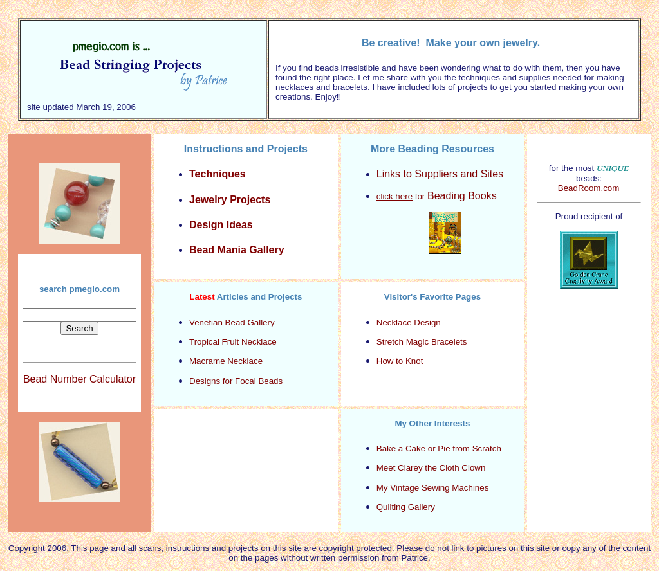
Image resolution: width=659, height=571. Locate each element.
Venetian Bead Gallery (232, 322)
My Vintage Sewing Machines (432, 488)
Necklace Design (408, 322)
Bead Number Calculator (79, 379)
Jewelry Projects (229, 199)
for (436, 196)
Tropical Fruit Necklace (233, 342)
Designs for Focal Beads (236, 381)
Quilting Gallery (405, 507)
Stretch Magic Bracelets (421, 342)
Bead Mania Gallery (236, 249)
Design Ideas (221, 224)
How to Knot (399, 361)
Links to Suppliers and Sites (439, 173)
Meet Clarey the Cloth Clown (431, 468)
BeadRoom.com (589, 188)
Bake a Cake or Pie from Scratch (438, 448)
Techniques (217, 173)
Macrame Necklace (226, 361)
